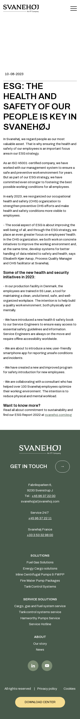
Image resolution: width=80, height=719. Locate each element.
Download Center (40, 702)
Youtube (47, 665)
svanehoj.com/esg (58, 414)
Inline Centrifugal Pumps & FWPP (40, 574)
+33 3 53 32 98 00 (40, 535)
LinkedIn (33, 665)
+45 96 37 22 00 (43, 496)
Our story (40, 643)
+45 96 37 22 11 (40, 518)
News (40, 649)
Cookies (70, 688)
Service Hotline (40, 624)
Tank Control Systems (40, 586)
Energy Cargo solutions (40, 568)
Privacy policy (47, 688)
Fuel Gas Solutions (40, 562)
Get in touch (28, 466)
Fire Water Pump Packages (40, 580)
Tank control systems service (40, 612)
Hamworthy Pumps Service (40, 618)
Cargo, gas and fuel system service (40, 606)
